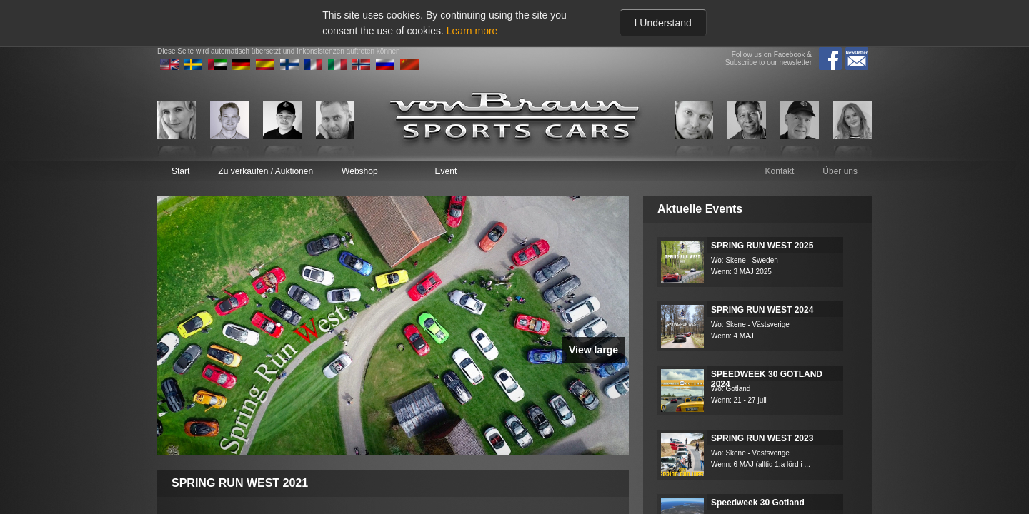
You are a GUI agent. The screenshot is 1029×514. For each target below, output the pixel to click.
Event (446, 171)
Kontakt (780, 171)
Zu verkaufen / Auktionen (265, 171)
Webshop (359, 171)
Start (180, 171)
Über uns (840, 171)
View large (593, 350)
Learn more (472, 30)
